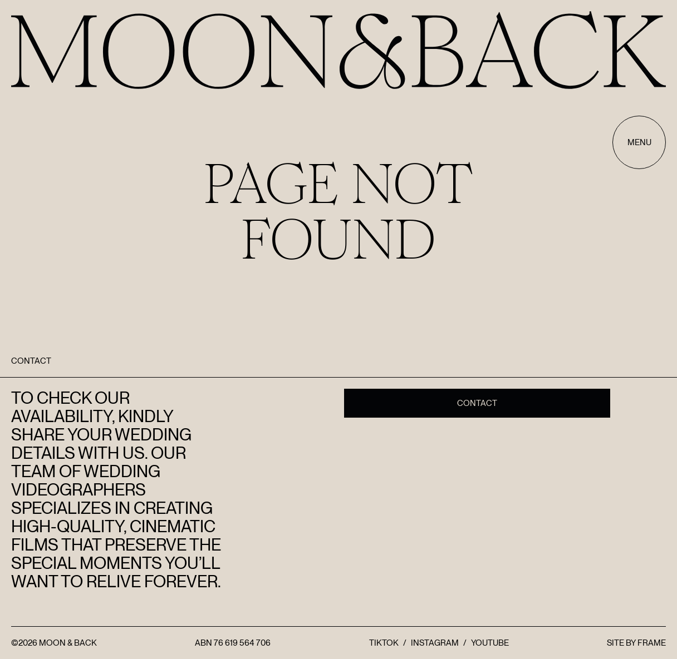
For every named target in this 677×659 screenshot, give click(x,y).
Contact (477, 403)
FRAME (651, 643)
